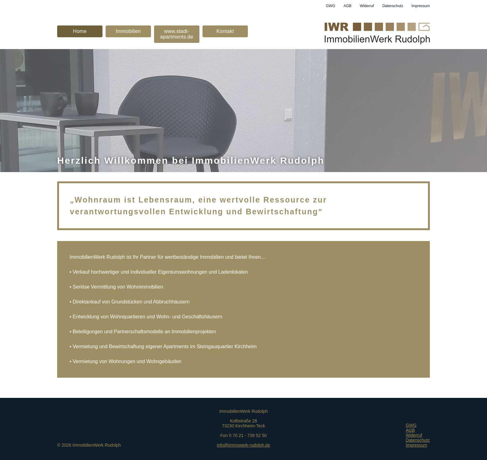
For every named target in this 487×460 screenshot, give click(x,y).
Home (80, 31)
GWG (330, 6)
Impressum (421, 6)
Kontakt (225, 31)
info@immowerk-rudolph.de (243, 445)
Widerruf (367, 6)
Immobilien (128, 31)
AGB (347, 6)
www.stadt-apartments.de (176, 34)
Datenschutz (392, 6)
